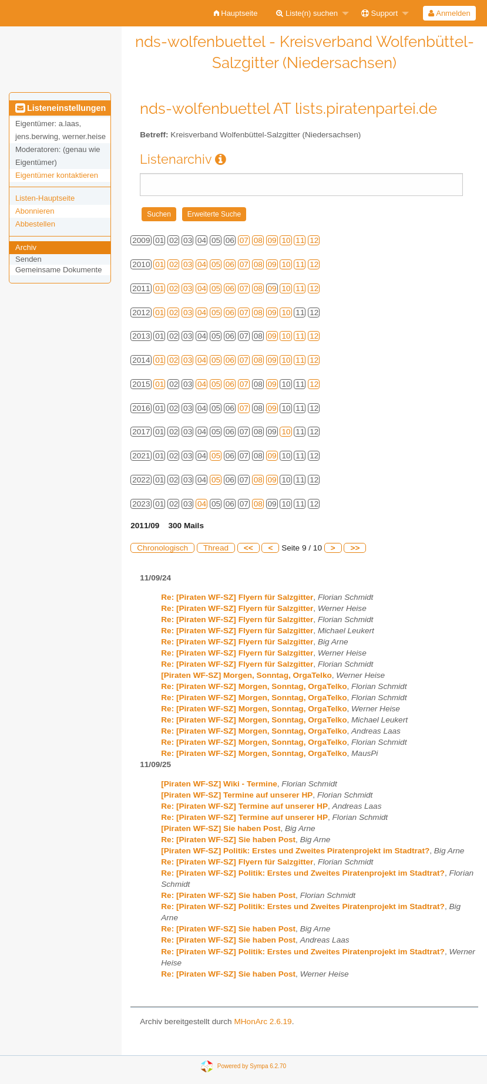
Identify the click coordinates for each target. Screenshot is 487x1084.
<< (248, 547)
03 (187, 264)
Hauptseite (236, 13)
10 (285, 240)
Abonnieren (35, 211)
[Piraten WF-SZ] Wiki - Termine (219, 783)
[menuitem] (235, 13)
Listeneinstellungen (60, 108)
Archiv (25, 247)
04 (201, 264)
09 (272, 240)
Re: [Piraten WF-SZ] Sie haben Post (228, 839)
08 (258, 240)
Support (379, 13)
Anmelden (449, 13)
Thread (216, 547)
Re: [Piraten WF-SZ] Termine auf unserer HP (244, 806)
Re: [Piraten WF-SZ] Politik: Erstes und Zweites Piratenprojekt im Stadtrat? (303, 873)
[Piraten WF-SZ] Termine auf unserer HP (237, 795)
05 (215, 264)
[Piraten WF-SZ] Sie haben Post (220, 828)
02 (173, 264)
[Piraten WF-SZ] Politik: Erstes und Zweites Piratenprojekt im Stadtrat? (295, 850)
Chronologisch (162, 547)
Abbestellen (35, 223)
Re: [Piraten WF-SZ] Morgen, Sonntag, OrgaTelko (254, 686)
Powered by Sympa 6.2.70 (251, 1065)
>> (355, 547)
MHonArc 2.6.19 (262, 1021)
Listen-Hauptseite (45, 198)
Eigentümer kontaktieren (56, 175)
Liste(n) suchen (307, 13)
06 (230, 264)
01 (159, 264)
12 (314, 240)
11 (299, 240)
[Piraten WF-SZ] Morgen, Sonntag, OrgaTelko (246, 675)
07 (244, 240)
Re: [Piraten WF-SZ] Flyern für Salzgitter (237, 597)
